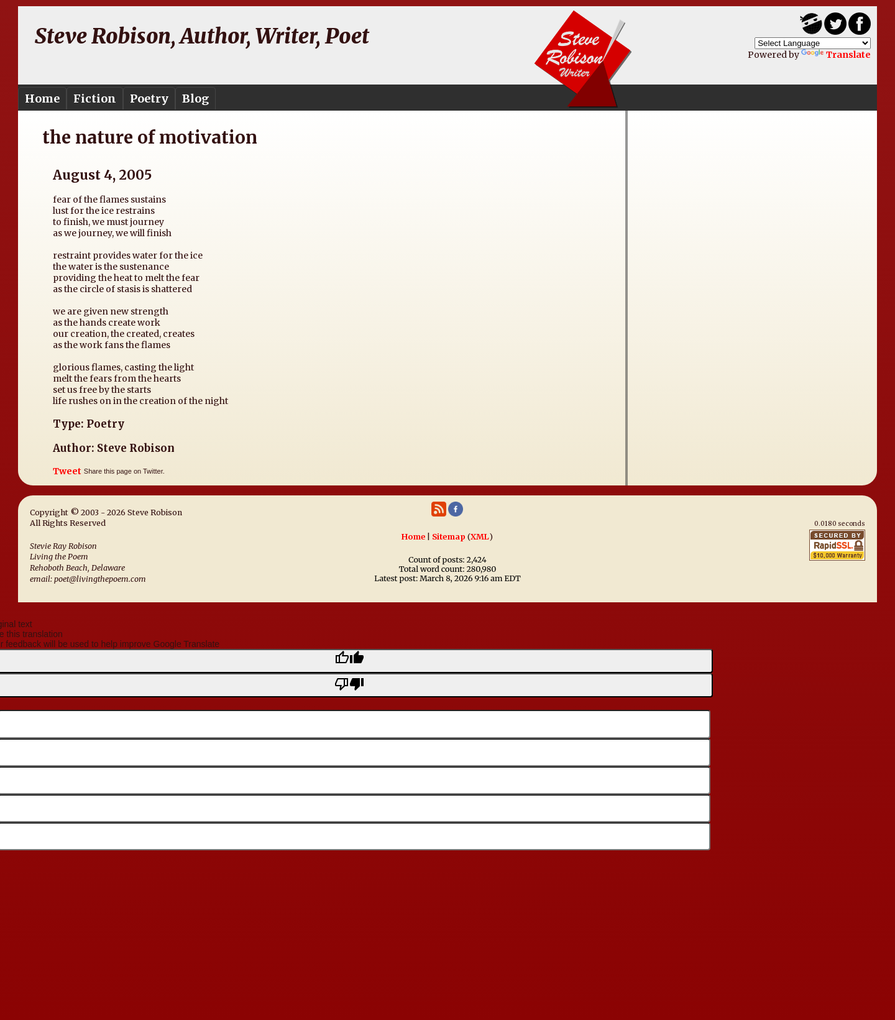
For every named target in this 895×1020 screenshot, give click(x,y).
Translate (836, 54)
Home (42, 98)
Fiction (94, 98)
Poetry (149, 98)
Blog (195, 98)
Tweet (67, 471)
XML (479, 536)
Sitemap (449, 536)
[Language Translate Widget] (813, 43)
